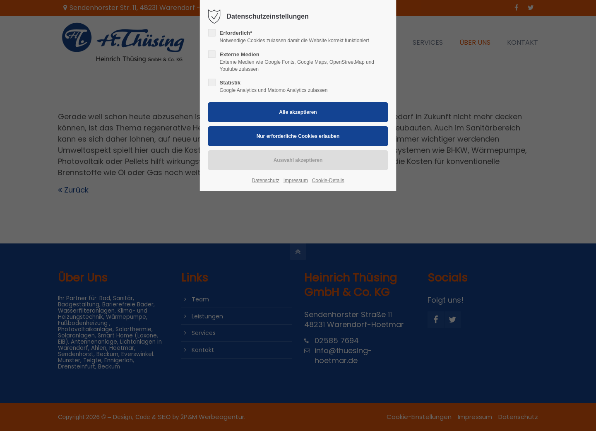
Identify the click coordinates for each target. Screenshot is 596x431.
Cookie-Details (328, 180)
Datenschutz (265, 180)
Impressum (296, 180)
